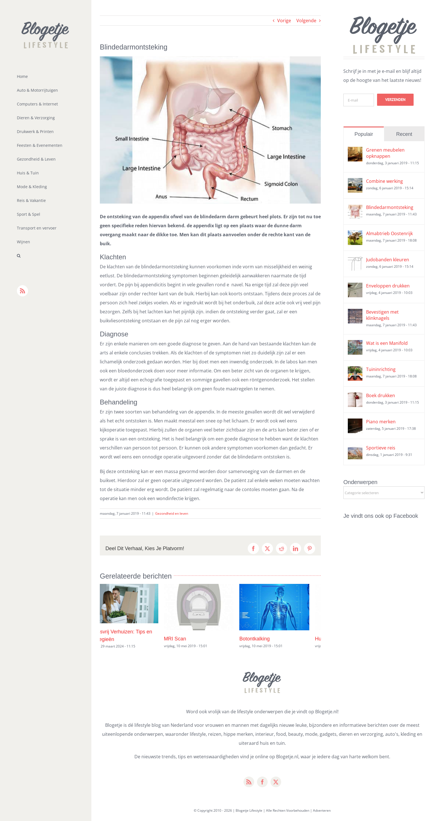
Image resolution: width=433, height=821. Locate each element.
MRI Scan (186, 639)
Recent (404, 134)
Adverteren (322, 810)
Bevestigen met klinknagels (382, 315)
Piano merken (381, 422)
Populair (364, 134)
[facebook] (262, 782)
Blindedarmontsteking (389, 207)
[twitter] (275, 782)
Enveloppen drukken (388, 286)
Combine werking (384, 181)
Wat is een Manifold (387, 343)
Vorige (284, 20)
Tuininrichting (381, 369)
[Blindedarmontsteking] (355, 209)
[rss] (248, 782)
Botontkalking (266, 639)
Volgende (306, 20)
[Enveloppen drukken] (355, 287)
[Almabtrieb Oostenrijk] (355, 235)
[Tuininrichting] (355, 371)
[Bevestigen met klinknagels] (355, 313)
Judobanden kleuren (387, 260)
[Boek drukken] (355, 397)
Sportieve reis (380, 448)
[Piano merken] (355, 423)
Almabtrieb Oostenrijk (389, 233)
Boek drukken (380, 395)
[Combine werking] (355, 182)
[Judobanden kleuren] (355, 261)
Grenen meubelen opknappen (385, 153)
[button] (45, 256)
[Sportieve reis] (355, 449)
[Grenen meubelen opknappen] (355, 151)
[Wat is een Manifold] (355, 344)
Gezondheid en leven (171, 513)
